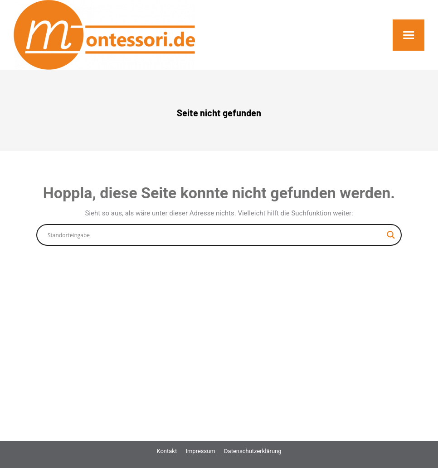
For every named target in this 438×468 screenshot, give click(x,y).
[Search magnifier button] (390, 235)
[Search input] (215, 235)
